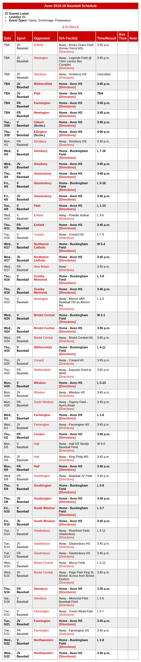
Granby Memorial (40, 277)
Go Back (70, 26)
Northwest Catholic (41, 245)
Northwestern (43, 640)
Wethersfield (43, 83)
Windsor (40, 382)
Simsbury (40, 74)
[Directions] (66, 51)
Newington (41, 58)
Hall (36, 443)
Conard (39, 234)
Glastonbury (43, 173)
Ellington (40, 131)
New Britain (41, 266)
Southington (42, 476)
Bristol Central (44, 315)
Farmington (42, 103)
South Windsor (44, 402)
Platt (37, 93)
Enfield (38, 45)
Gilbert (39, 122)
